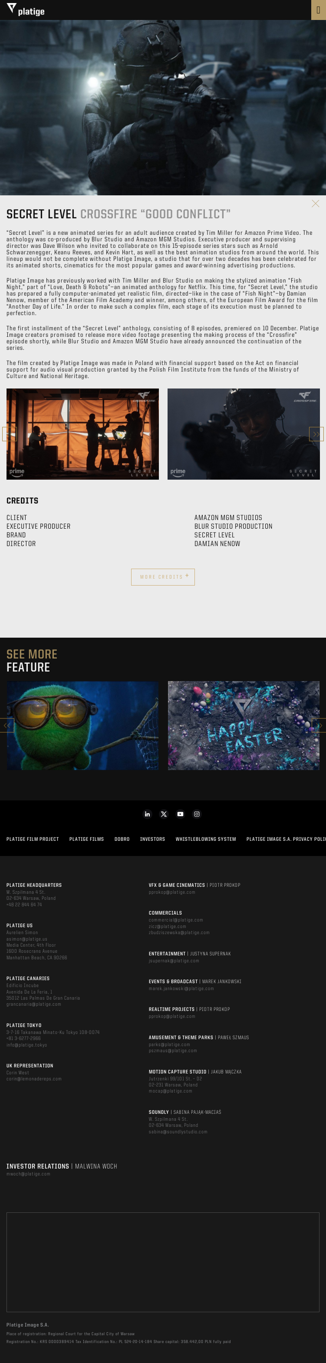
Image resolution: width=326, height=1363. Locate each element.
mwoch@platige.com (29, 1174)
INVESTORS (152, 839)
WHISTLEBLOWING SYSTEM (206, 839)
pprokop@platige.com (172, 892)
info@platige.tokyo (27, 1045)
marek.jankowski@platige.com (181, 988)
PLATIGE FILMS (86, 839)
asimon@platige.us (27, 939)
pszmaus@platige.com (173, 1051)
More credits (165, 576)
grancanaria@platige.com (34, 1004)
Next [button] (316, 434)
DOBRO (122, 839)
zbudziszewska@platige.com (179, 932)
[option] (83, 433)
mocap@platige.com (171, 1091)
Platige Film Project (33, 839)
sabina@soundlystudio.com (178, 1132)
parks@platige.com (170, 1044)
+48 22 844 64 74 (24, 905)
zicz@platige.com (168, 926)
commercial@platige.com (176, 920)
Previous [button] (9, 434)
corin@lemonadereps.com (34, 1079)
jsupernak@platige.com (174, 961)
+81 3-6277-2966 (24, 1038)
